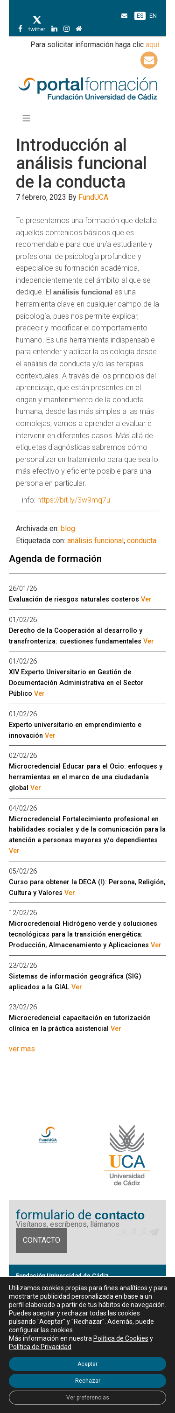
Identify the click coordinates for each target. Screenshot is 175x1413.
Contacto (41, 1240)
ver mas (22, 1048)
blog (68, 528)
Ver (146, 599)
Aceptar (87, 1364)
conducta (141, 540)
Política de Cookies (120, 1338)
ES (140, 15)
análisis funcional (95, 540)
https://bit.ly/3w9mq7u (73, 500)
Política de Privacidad (40, 1346)
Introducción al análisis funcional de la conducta (81, 163)
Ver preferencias (87, 1397)
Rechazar (87, 1381)
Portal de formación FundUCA (88, 89)
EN (153, 15)
